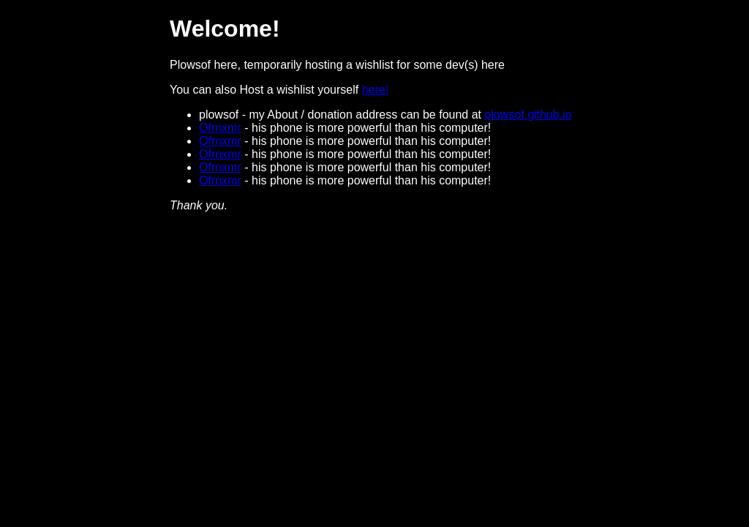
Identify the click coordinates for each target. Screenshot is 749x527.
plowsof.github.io (527, 114)
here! (375, 89)
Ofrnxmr (220, 128)
